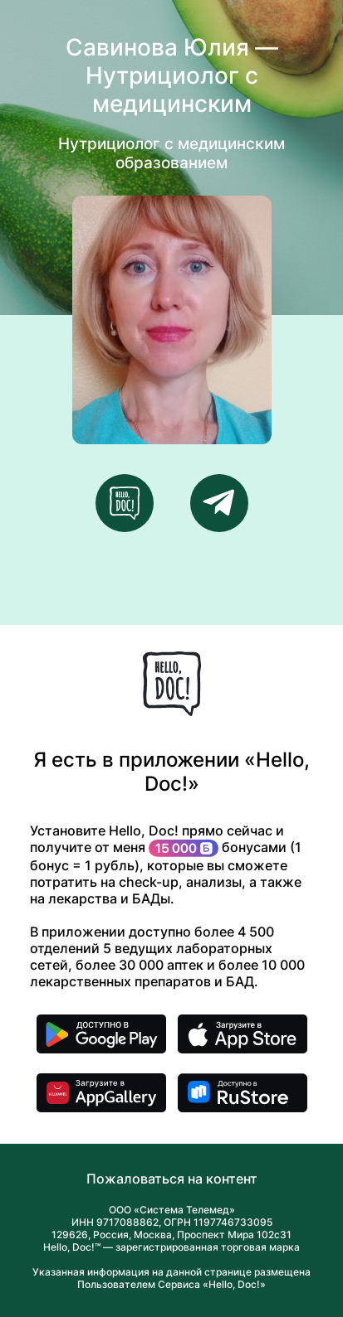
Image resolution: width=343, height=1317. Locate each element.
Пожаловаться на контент (171, 1178)
